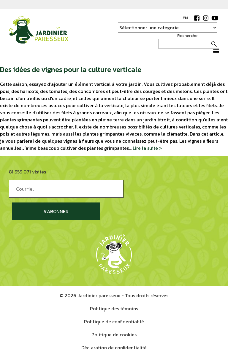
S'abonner (56, 211)
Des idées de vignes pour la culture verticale (70, 69)
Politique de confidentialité (114, 321)
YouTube (214, 18)
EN (185, 18)
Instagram (205, 18)
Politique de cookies (114, 334)
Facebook (196, 18)
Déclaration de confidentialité (114, 347)
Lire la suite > (147, 148)
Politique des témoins (114, 308)
